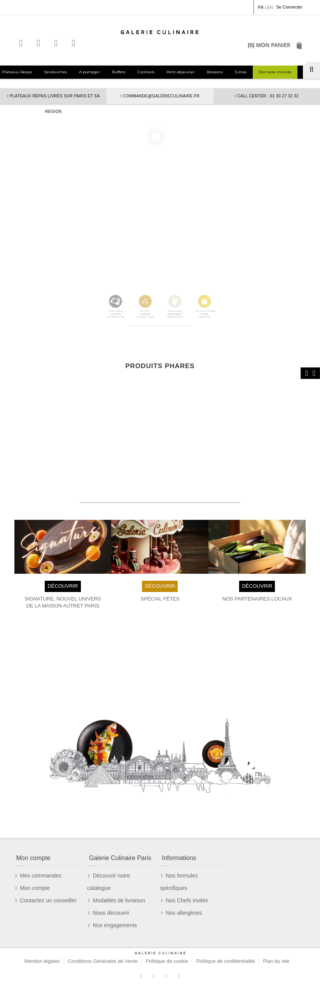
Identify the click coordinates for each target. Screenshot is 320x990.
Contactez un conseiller (48, 900)
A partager (89, 71)
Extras (241, 71)
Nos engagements (115, 925)
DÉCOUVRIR (62, 586)
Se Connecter (289, 7)
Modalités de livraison (119, 900)
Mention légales (42, 961)
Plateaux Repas (17, 71)
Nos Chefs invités (187, 900)
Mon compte (35, 888)
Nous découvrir (111, 913)
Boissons (215, 71)
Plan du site (276, 961)
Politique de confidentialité (225, 961)
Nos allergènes (184, 913)
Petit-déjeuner (180, 71)
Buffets (118, 71)
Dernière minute (275, 71)
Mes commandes (40, 875)
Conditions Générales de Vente (103, 961)
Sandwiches (55, 71)
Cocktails (145, 71)
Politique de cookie (167, 961)
